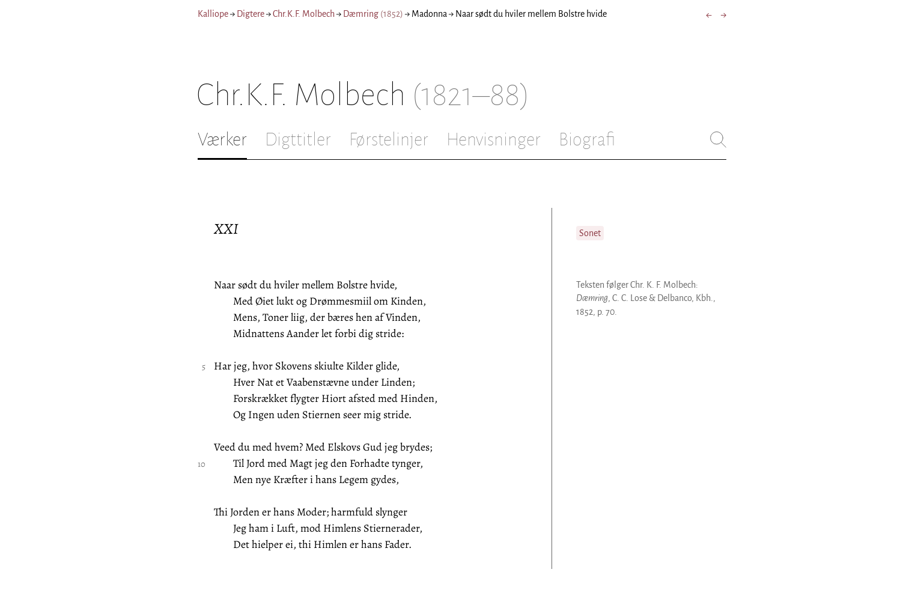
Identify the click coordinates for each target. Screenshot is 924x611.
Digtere (250, 14)
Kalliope (213, 14)
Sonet (590, 233)
